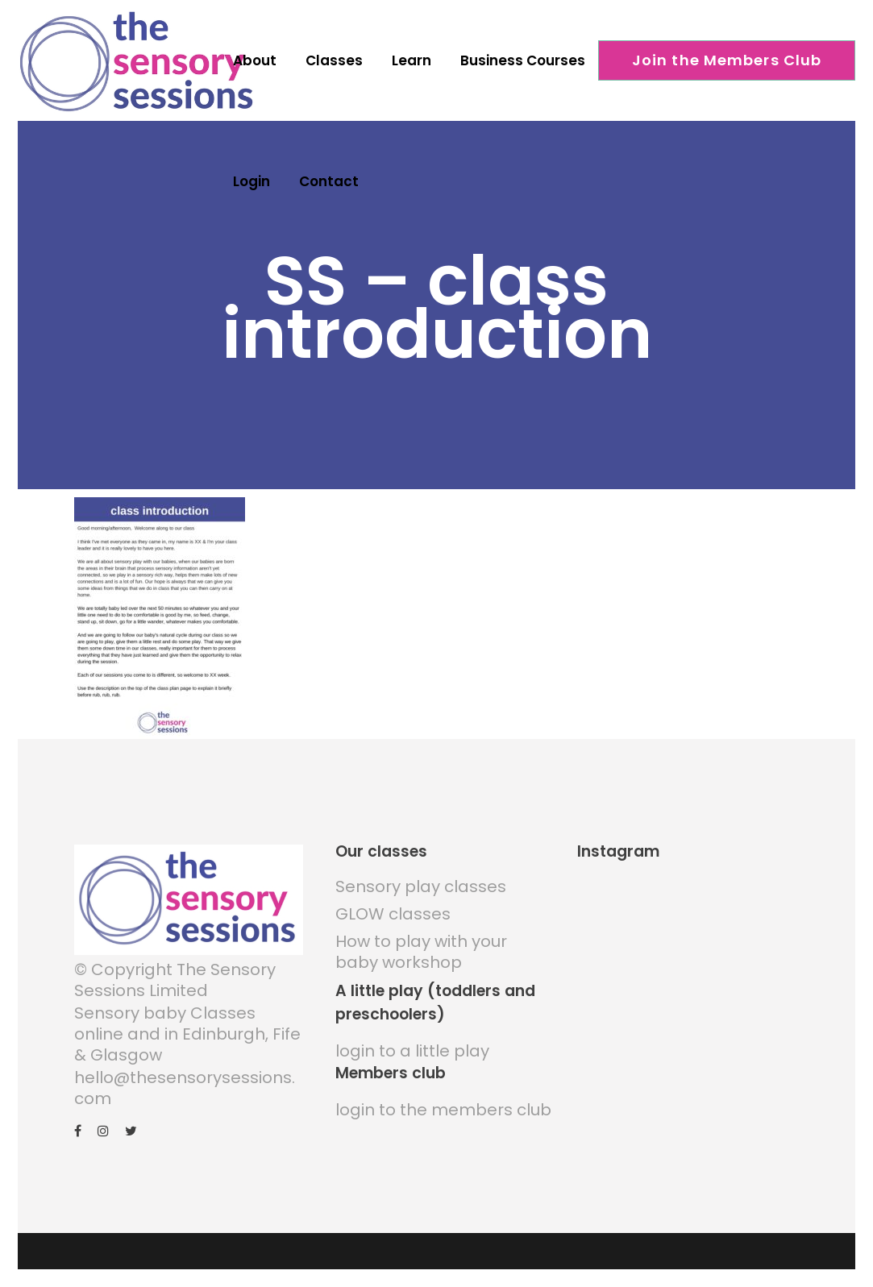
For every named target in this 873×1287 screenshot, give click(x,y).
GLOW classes (393, 908)
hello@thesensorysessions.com (184, 1081)
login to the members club (443, 1104)
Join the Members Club (727, 60)
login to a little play (412, 1045)
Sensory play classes (420, 881)
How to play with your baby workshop (421, 946)
